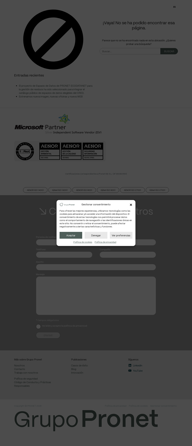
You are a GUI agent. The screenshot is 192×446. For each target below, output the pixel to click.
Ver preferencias (121, 235)
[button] (130, 204)
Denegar (96, 235)
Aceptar (70, 235)
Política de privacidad (105, 242)
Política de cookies (82, 242)
